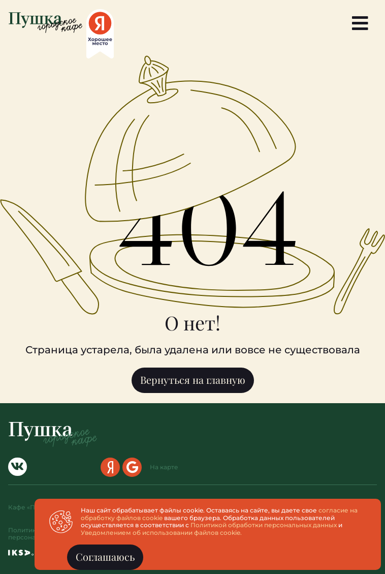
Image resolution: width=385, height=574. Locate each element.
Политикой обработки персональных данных (265, 525)
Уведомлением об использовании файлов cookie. (163, 532)
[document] (192, 287)
